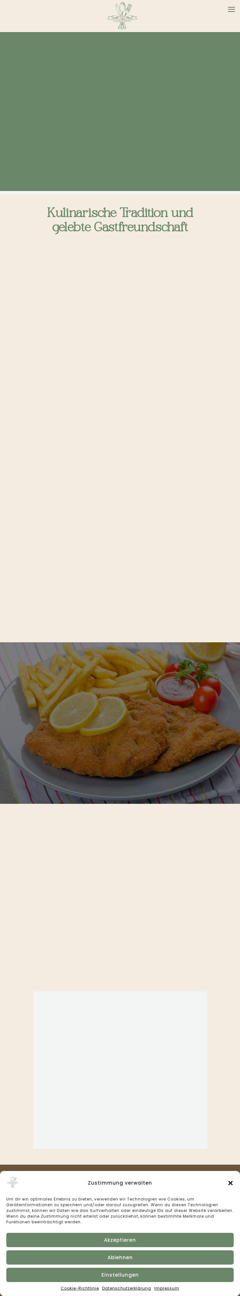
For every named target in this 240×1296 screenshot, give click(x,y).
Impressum (166, 1288)
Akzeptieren (120, 1240)
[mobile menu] (231, 9)
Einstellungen (120, 1275)
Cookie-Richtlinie (80, 1288)
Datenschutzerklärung (126, 1288)
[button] (230, 1183)
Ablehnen (120, 1257)
